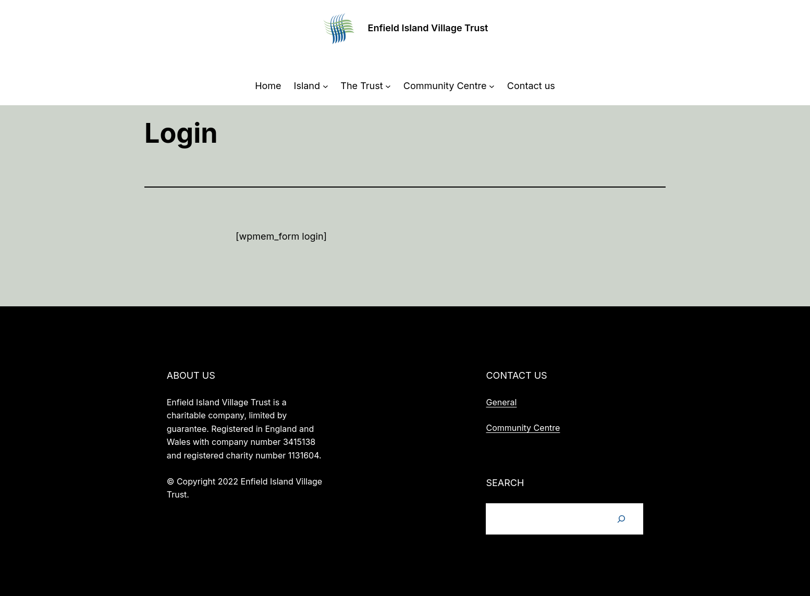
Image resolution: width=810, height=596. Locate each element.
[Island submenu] (325, 86)
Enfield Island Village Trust (428, 27)
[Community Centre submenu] (492, 86)
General (501, 402)
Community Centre (523, 428)
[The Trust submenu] (388, 86)
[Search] (621, 518)
